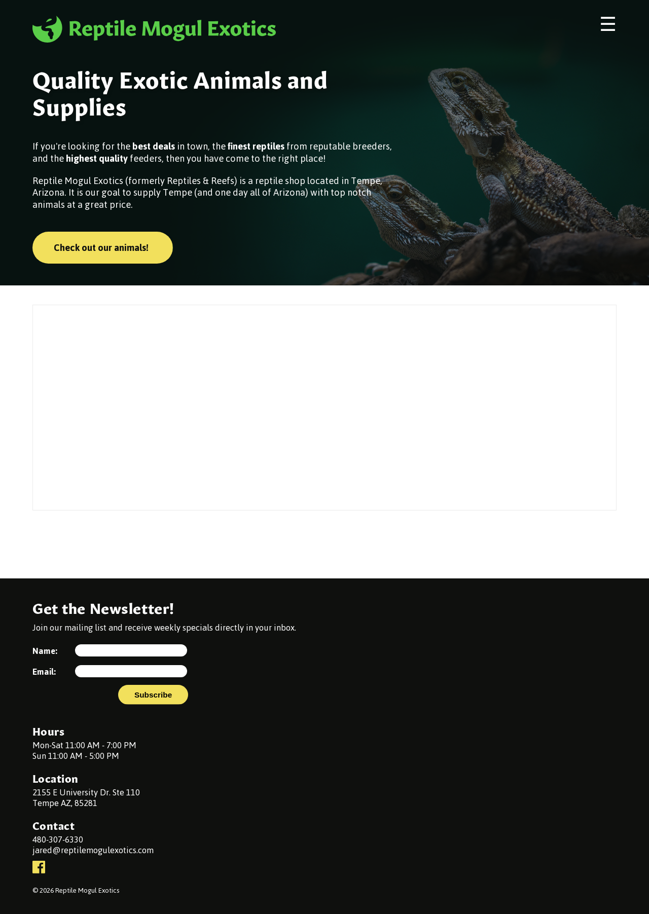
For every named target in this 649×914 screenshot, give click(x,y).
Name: (44, 652)
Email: (44, 673)
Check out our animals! (101, 248)
